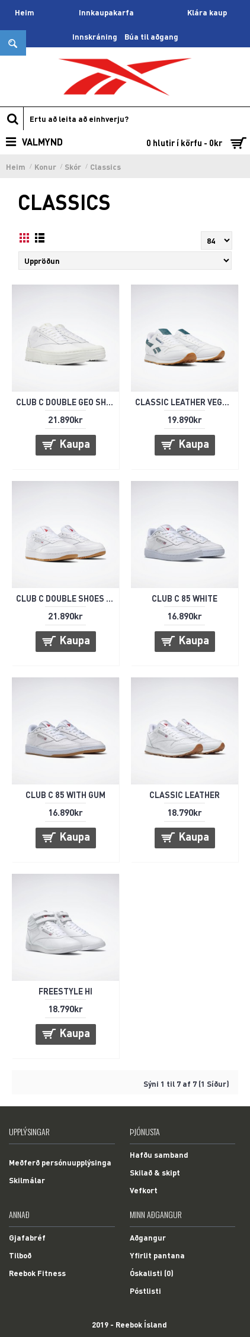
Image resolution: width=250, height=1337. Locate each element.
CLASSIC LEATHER (184, 794)
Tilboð (20, 1255)
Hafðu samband (159, 1154)
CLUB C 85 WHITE (184, 598)
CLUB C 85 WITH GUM (65, 794)
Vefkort (144, 1190)
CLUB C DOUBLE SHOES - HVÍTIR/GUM (67, 598)
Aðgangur (148, 1237)
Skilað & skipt (155, 1172)
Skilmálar (27, 1180)
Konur (45, 167)
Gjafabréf (27, 1237)
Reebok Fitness (37, 1273)
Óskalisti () (152, 1273)
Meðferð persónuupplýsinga (60, 1162)
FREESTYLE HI (65, 991)
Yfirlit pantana (157, 1255)
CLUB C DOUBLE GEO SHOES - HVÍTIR (67, 401)
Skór (73, 167)
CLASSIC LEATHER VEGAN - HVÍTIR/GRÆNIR (186, 401)
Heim (15, 167)
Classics (105, 167)
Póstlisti (145, 1291)
